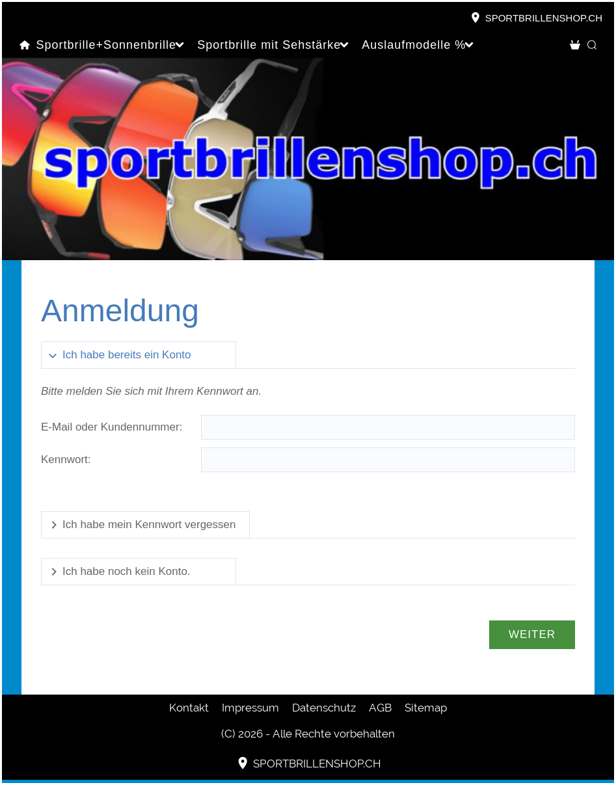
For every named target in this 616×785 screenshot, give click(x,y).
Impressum (250, 707)
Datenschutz (324, 707)
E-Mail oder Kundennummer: (111, 427)
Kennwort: (66, 459)
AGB (380, 707)
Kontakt (189, 707)
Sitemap (426, 707)
